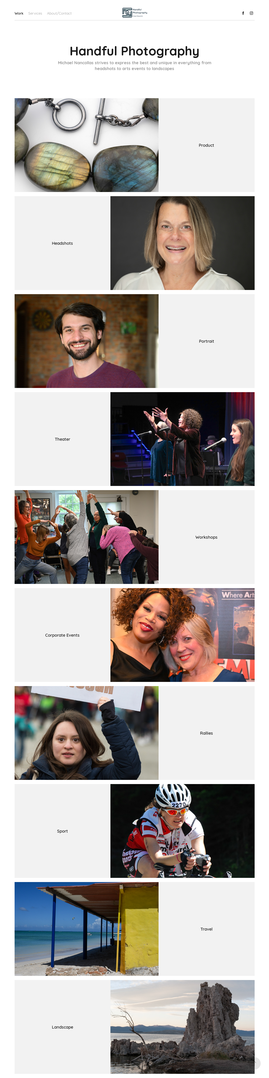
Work (19, 13)
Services (35, 13)
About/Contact (59, 13)
